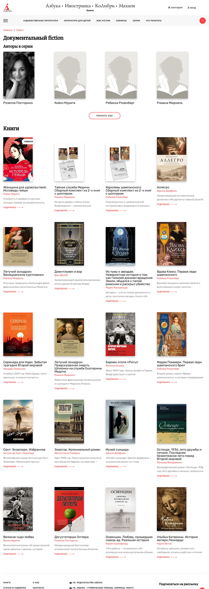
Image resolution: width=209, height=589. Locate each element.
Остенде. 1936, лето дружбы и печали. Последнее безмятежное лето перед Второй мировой (179, 454)
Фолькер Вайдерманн (169, 462)
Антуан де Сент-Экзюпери (18, 453)
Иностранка (77, 6)
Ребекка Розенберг (120, 102)
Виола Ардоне (11, 540)
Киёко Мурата (64, 102)
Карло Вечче (164, 543)
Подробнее (13, 207)
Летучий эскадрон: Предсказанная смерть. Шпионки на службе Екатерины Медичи (78, 367)
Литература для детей (77, 21)
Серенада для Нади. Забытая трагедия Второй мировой (25, 364)
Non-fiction (103, 21)
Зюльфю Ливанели (14, 368)
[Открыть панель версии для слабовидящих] (202, 8)
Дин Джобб (61, 275)
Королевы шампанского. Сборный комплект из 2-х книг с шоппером (129, 190)
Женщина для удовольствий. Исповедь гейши (25, 189)
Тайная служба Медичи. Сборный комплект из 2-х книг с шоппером (77, 190)
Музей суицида (117, 449)
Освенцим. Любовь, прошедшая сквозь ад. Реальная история (129, 538)
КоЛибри (104, 6)
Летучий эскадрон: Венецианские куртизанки (23, 273)
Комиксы (121, 21)
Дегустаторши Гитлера (71, 537)
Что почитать (154, 21)
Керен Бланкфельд (117, 543)
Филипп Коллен (115, 365)
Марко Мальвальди (117, 287)
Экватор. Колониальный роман (77, 449)
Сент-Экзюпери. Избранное (24, 449)
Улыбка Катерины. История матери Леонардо (177, 538)
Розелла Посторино (18, 102)
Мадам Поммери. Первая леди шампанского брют (179, 364)
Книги (90, 10)
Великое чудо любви (18, 537)
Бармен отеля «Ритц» (122, 362)
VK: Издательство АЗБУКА (87, 583)
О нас (36, 583)
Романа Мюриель (170, 102)
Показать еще (104, 116)
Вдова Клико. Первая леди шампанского (176, 273)
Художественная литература (40, 21)
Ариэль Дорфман (167, 190)
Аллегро (163, 187)
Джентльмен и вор (68, 271)
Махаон (127, 6)
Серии (136, 21)
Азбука (53, 6)
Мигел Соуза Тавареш (67, 453)
